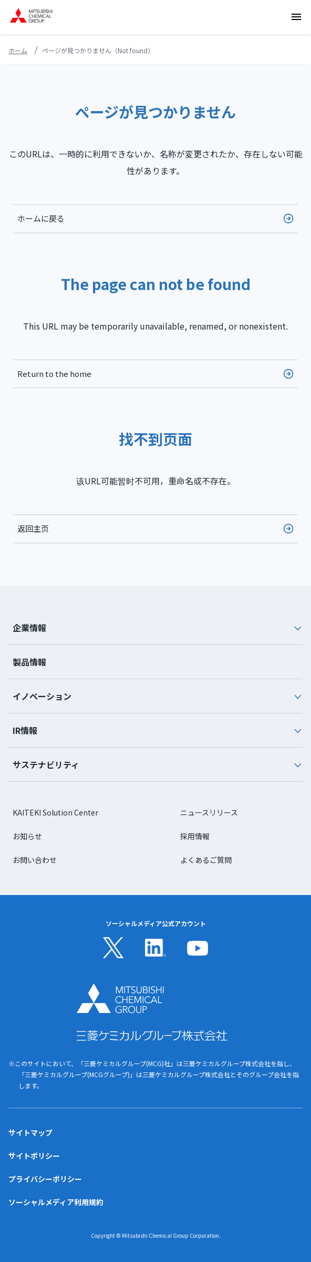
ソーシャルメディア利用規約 (55, 1202)
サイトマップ (30, 1132)
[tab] (155, 628)
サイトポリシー (34, 1155)
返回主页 (33, 528)
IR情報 (158, 730)
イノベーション (158, 696)
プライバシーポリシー (45, 1179)
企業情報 (158, 627)
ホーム (17, 50)
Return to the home (54, 373)
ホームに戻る (41, 218)
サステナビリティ (158, 764)
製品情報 (29, 661)
